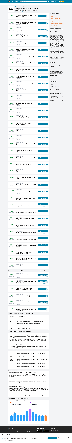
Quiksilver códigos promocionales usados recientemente (57, 21)
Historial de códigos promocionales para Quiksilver (57, 26)
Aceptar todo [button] (52, 438)
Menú (16, 1)
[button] (24, 441)
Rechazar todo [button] (63, 438)
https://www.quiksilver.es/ (19, 11)
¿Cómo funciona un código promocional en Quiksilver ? (56, 19)
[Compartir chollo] (54, 1)
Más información (45, 206)
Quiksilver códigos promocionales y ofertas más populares (57, 16)
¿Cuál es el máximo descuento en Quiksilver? (57, 24)
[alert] (36, 438)
